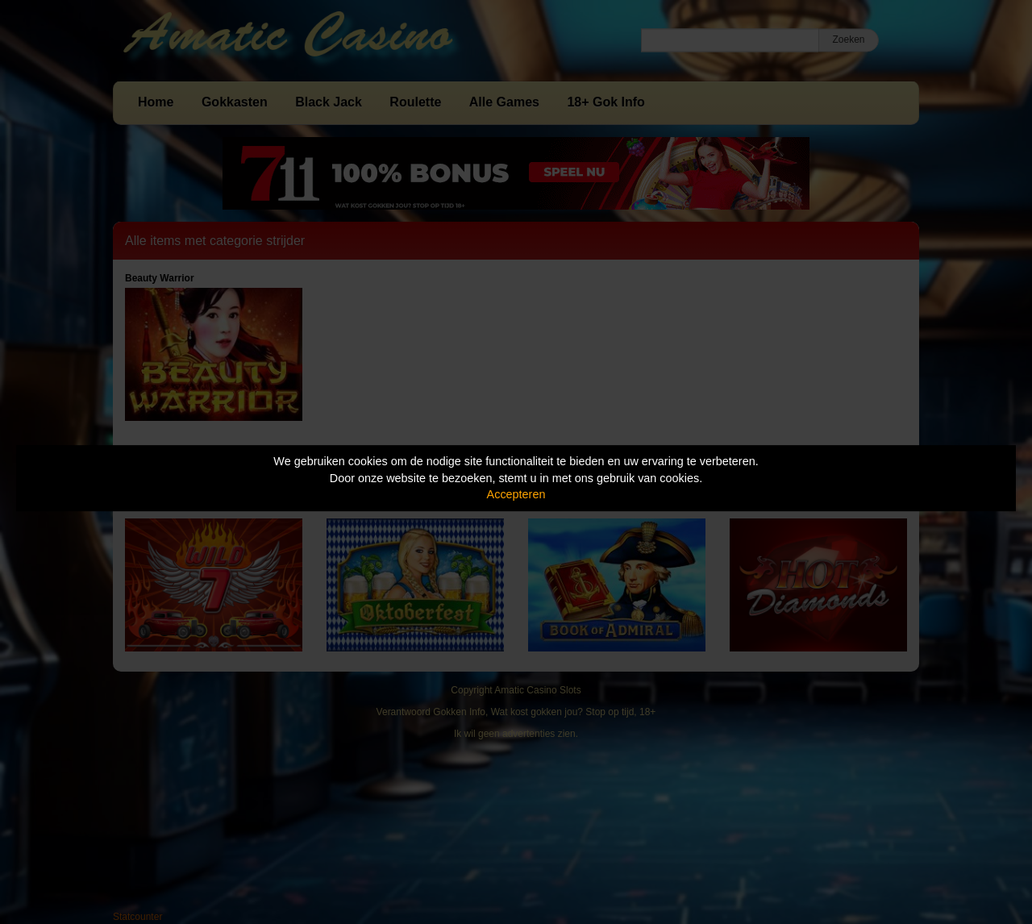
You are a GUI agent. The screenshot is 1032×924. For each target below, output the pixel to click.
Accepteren (516, 494)
